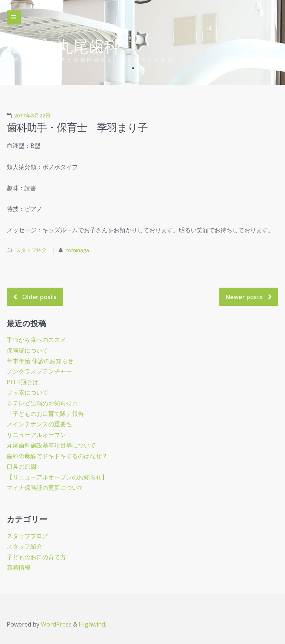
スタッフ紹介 (32, 250)
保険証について (27, 350)
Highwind (92, 624)
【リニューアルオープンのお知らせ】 (57, 477)
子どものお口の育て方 (36, 557)
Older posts (39, 297)
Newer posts (244, 297)
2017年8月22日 (32, 115)
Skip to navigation (14, 17)
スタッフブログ (27, 536)
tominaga (77, 250)
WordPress (56, 624)
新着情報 (18, 567)
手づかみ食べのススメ (36, 340)
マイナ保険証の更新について (45, 487)
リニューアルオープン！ (39, 435)
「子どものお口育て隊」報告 (45, 414)
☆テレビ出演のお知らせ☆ (42, 403)
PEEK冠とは (23, 382)
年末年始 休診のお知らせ (40, 361)
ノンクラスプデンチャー (39, 371)
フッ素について (27, 392)
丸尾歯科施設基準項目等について (51, 445)
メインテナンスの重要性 (39, 424)
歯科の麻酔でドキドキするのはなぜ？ (57, 456)
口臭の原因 (21, 466)
